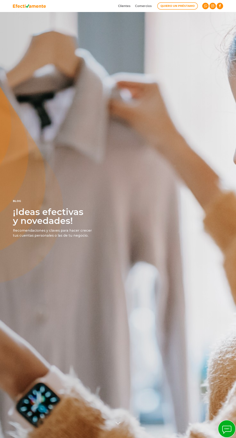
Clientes (124, 6)
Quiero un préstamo (177, 6)
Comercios (143, 6)
